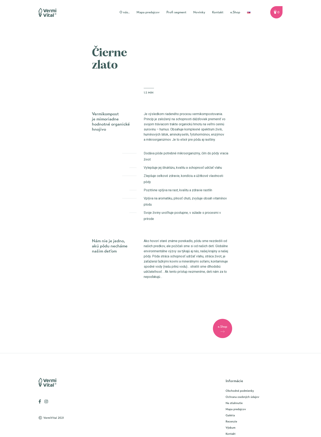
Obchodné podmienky (240, 391)
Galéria (230, 415)
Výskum (230, 427)
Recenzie (231, 421)
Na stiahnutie (234, 403)
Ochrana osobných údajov (242, 397)
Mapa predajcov (236, 409)
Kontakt (230, 434)
